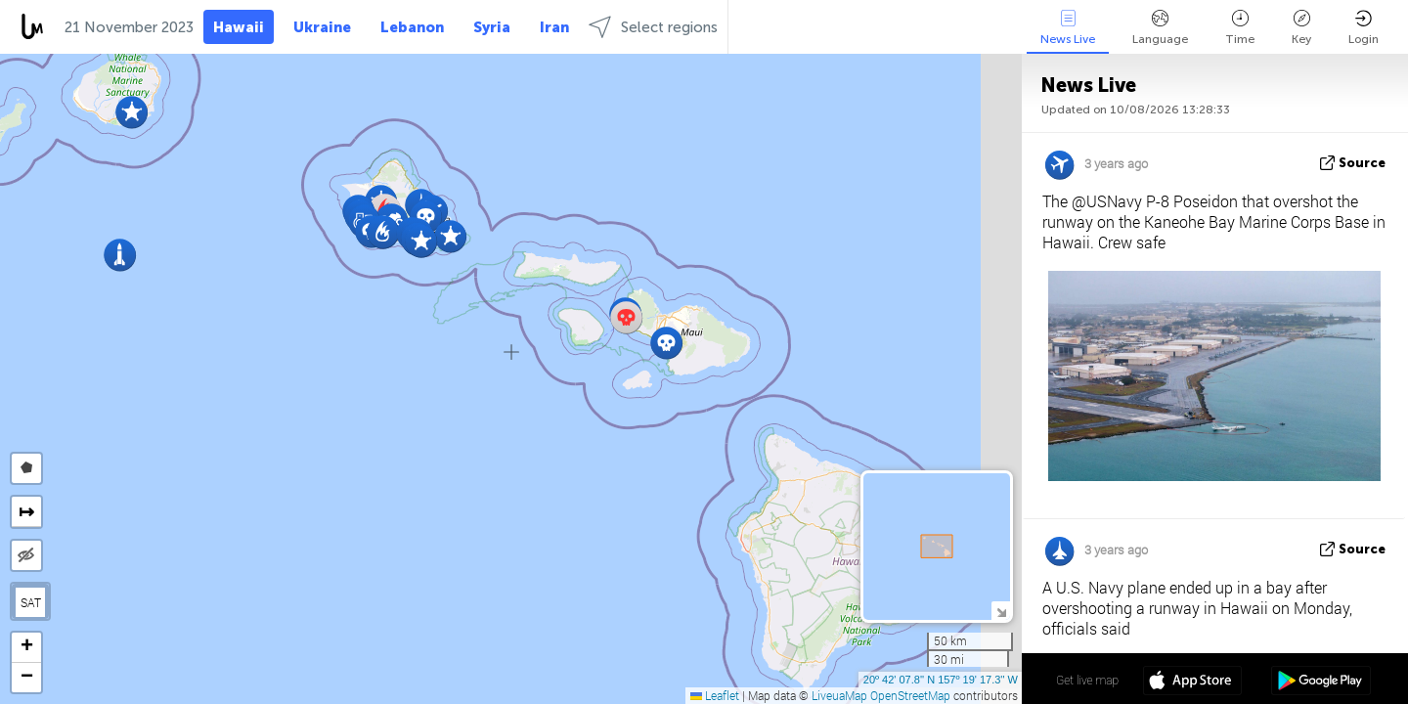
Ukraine (322, 27)
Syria (491, 27)
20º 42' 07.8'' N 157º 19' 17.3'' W (940, 679)
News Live (1067, 28)
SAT (31, 602)
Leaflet (714, 695)
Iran (554, 27)
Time (1239, 28)
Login (1363, 28)
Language (1160, 28)
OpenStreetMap (910, 695)
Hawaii (238, 27)
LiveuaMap (839, 695)
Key (1301, 28)
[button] (666, 343)
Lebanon (412, 27)
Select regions (653, 27)
